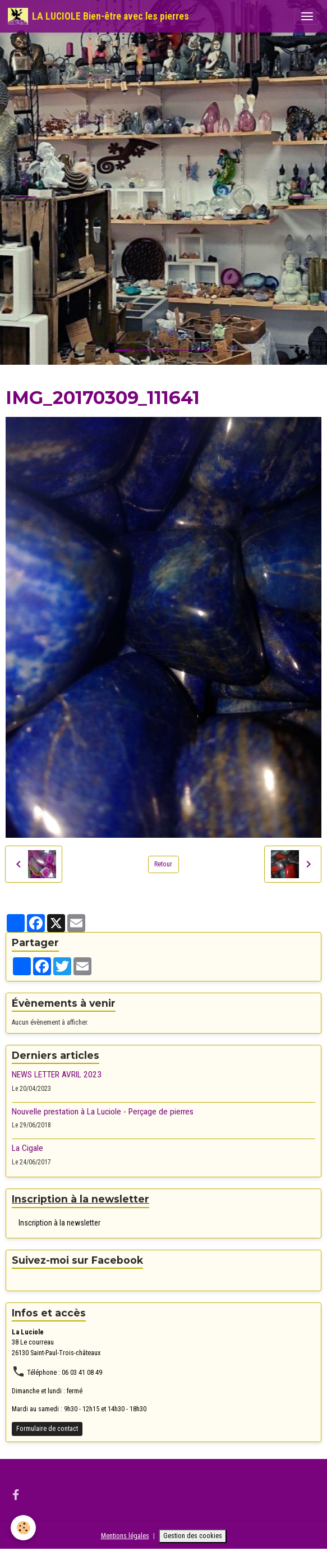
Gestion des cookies (192, 1536)
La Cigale (27, 1148)
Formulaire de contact (47, 1429)
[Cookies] (23, 1527)
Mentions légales (125, 1536)
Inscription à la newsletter (59, 1222)
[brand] (98, 16)
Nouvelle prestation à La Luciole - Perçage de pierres (103, 1112)
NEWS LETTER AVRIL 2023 (57, 1075)
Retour (163, 864)
